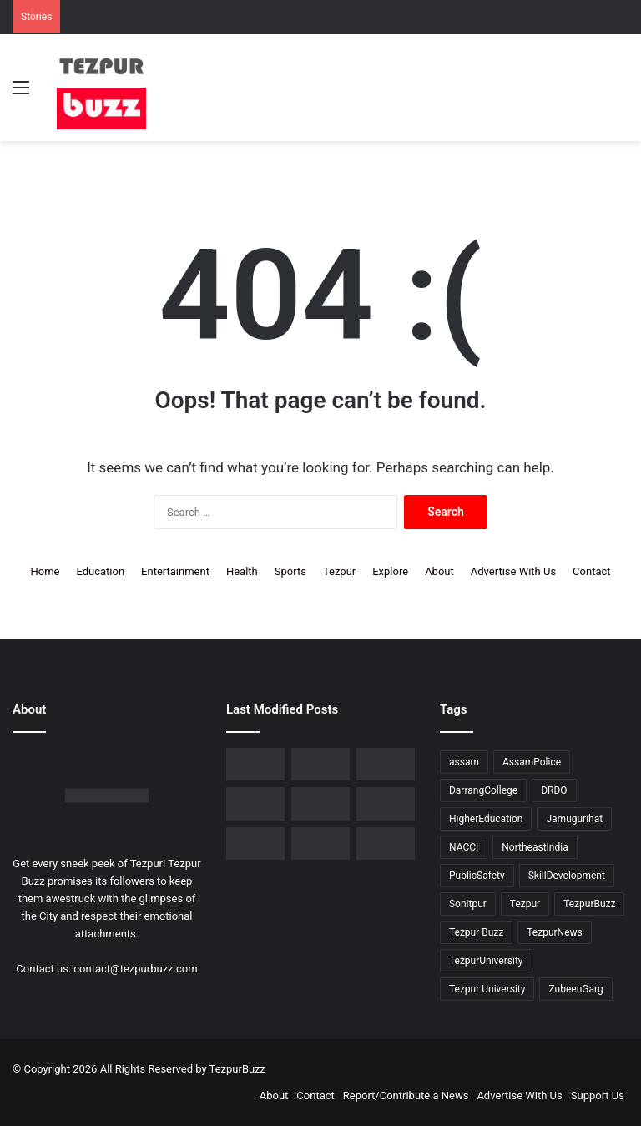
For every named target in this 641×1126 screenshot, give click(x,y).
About (439, 571)
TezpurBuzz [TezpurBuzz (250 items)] (589, 904)
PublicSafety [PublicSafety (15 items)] (477, 875)
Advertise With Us (513, 571)
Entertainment (175, 571)
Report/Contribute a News (406, 1095)
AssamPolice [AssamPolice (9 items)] (531, 762)
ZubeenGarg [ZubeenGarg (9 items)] (575, 989)
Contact (591, 571)
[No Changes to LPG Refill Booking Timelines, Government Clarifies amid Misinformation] (320, 764)
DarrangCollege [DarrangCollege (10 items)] (483, 790)
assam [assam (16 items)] (464, 762)
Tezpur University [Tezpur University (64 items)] (487, 989)
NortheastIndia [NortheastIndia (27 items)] (535, 847)
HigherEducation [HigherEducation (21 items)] (485, 819)
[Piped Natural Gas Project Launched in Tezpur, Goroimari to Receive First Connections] (255, 803)
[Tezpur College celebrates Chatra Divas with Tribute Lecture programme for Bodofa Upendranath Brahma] (255, 764)
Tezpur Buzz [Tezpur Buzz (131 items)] (476, 932)
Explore (390, 571)
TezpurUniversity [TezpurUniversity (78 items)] (486, 961)
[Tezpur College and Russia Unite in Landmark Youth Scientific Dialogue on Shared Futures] (385, 843)
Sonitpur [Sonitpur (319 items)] (468, 904)
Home (44, 571)
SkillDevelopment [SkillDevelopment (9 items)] (566, 875)
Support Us (597, 1095)
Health (242, 571)
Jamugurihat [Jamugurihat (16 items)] (574, 819)
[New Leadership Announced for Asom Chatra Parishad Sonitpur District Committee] (385, 764)
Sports (290, 571)
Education (100, 571)
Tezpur (339, 571)
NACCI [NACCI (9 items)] (463, 847)
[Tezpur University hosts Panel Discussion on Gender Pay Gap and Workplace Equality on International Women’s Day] (255, 843)
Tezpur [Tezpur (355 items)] (525, 904)
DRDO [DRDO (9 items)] (554, 790)
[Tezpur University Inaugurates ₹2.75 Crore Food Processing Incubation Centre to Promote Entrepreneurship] (320, 803)
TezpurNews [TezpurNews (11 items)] (554, 932)
